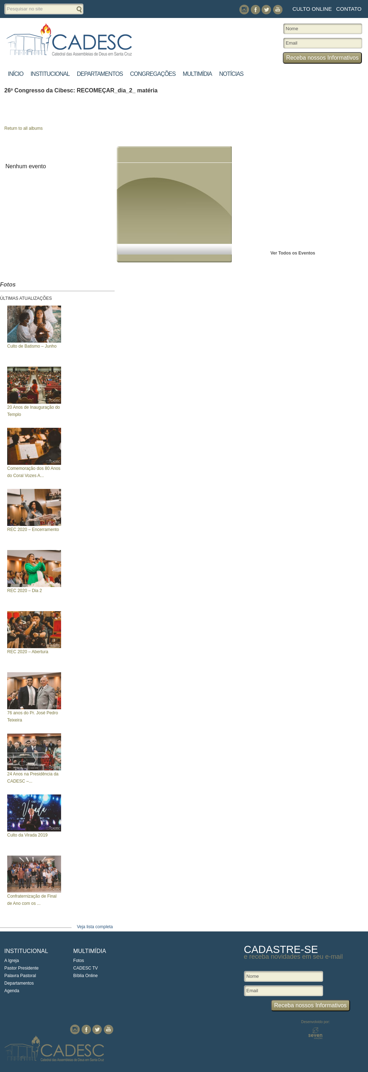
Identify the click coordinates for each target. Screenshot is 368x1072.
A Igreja (11, 960)
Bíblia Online (85, 975)
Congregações (153, 74)
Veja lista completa (95, 926)
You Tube (277, 9)
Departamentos (100, 74)
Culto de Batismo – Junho (31, 346)
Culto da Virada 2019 (27, 835)
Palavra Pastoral (20, 975)
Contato (349, 9)
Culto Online (312, 9)
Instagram (244, 9)
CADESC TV (85, 968)
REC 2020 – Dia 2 (24, 590)
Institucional (50, 74)
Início (15, 74)
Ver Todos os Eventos (293, 253)
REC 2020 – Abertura (27, 651)
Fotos (78, 960)
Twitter (266, 9)
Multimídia (197, 74)
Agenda (11, 990)
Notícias (231, 74)
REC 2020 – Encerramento (33, 529)
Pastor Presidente (21, 968)
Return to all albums (23, 128)
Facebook (255, 9)
